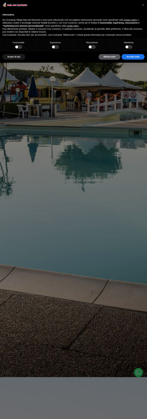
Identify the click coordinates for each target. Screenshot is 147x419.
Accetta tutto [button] (133, 56)
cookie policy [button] (73, 26)
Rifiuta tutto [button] (110, 56)
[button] (143, 4)
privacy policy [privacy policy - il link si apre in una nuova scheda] (130, 20)
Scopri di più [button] (13, 56)
